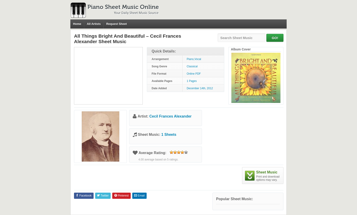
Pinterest (121, 195)
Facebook (84, 195)
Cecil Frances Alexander (170, 116)
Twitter (103, 195)
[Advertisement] (108, 75)
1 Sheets (168, 134)
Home (77, 24)
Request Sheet (116, 24)
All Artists (94, 24)
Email (139, 195)
